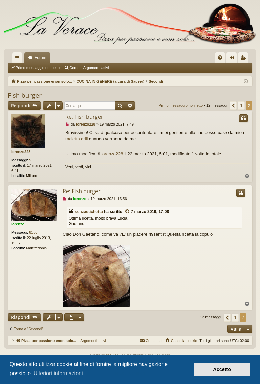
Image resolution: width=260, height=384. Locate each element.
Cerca (74, 68)
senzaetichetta (89, 211)
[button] (233, 105)
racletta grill (76, 138)
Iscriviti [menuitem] (244, 59)
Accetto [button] (222, 369)
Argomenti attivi (96, 68)
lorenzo (17, 224)
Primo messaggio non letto (38, 68)
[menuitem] (220, 57)
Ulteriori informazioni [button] (58, 373)
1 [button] (241, 105)
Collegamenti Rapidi (18, 59)
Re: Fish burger (84, 116)
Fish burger (25, 95)
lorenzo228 (20, 152)
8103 (33, 232)
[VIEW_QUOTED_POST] (128, 212)
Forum (40, 57)
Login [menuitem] (233, 59)
